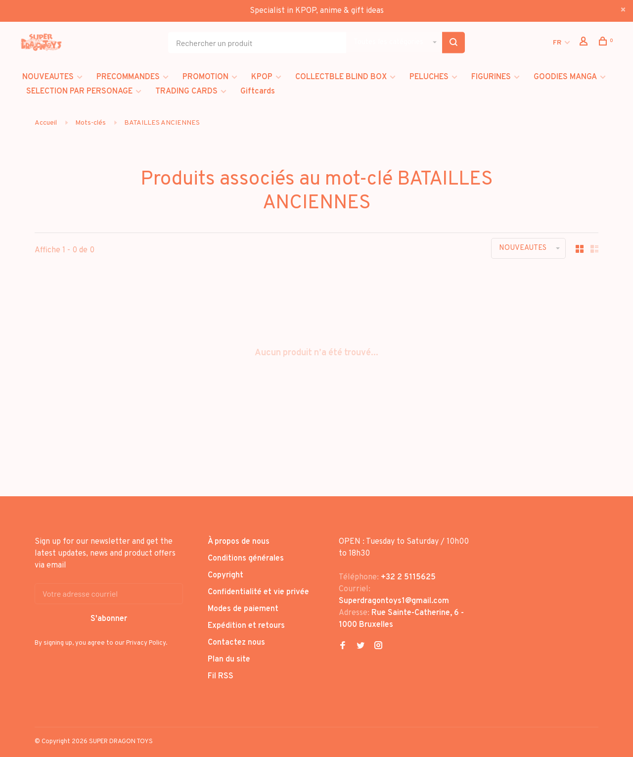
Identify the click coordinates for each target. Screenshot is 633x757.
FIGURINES (491, 77)
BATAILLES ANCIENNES (162, 123)
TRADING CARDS (186, 91)
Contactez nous (236, 643)
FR (557, 43)
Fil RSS (220, 676)
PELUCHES (429, 77)
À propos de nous (239, 542)
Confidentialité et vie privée (258, 592)
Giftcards (257, 91)
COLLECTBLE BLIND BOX (341, 77)
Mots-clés (90, 123)
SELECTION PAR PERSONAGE (79, 91)
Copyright (225, 575)
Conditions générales (246, 559)
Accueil (46, 123)
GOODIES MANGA (565, 77)
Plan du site (229, 659)
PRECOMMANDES (128, 77)
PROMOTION (205, 77)
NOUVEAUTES (48, 77)
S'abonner (108, 619)
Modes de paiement (243, 609)
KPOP (261, 77)
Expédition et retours (246, 626)
